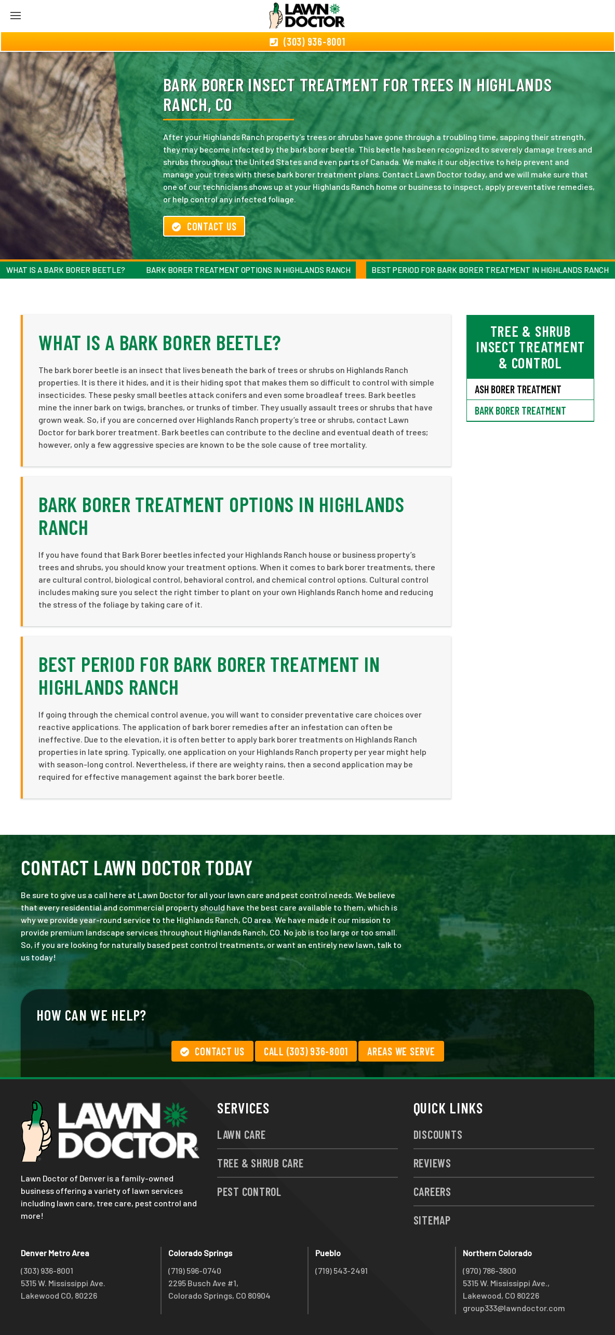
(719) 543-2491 (341, 1270)
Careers (432, 1191)
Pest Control (249, 1191)
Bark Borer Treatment (520, 410)
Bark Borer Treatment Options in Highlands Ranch (248, 269)
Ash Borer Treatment (518, 389)
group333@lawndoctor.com (514, 1308)
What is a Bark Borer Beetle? (65, 269)
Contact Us (204, 226)
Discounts (438, 1134)
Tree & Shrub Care (260, 1162)
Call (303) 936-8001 (306, 1051)
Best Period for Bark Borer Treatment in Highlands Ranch (490, 269)
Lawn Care (241, 1134)
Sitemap (432, 1220)
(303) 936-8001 (47, 1270)
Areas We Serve (401, 1051)
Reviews (432, 1162)
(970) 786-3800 (489, 1270)
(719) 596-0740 (194, 1270)
